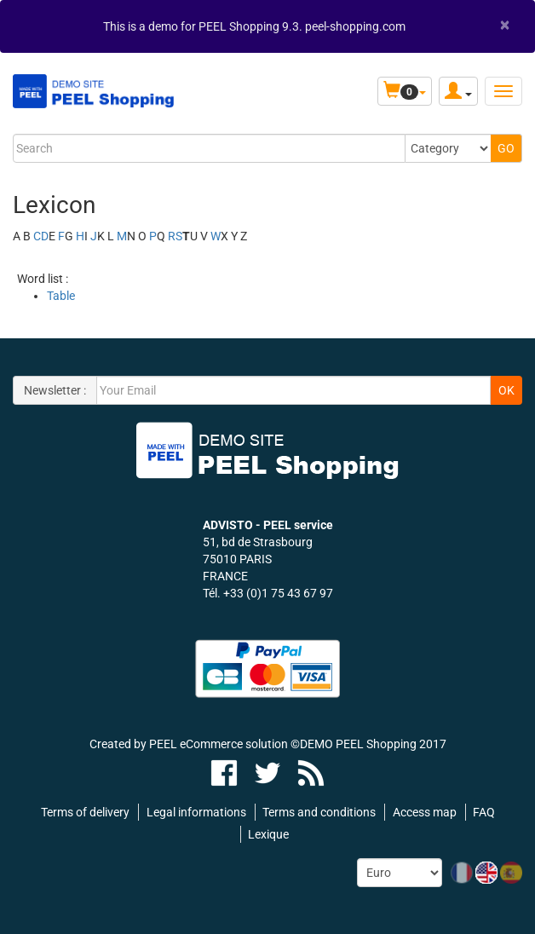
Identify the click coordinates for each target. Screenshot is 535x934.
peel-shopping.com (355, 26)
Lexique (268, 834)
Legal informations (196, 812)
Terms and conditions (319, 812)
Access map (425, 812)
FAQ (484, 812)
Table (61, 296)
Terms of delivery (85, 812)
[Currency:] (399, 872)
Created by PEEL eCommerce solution (188, 744)
